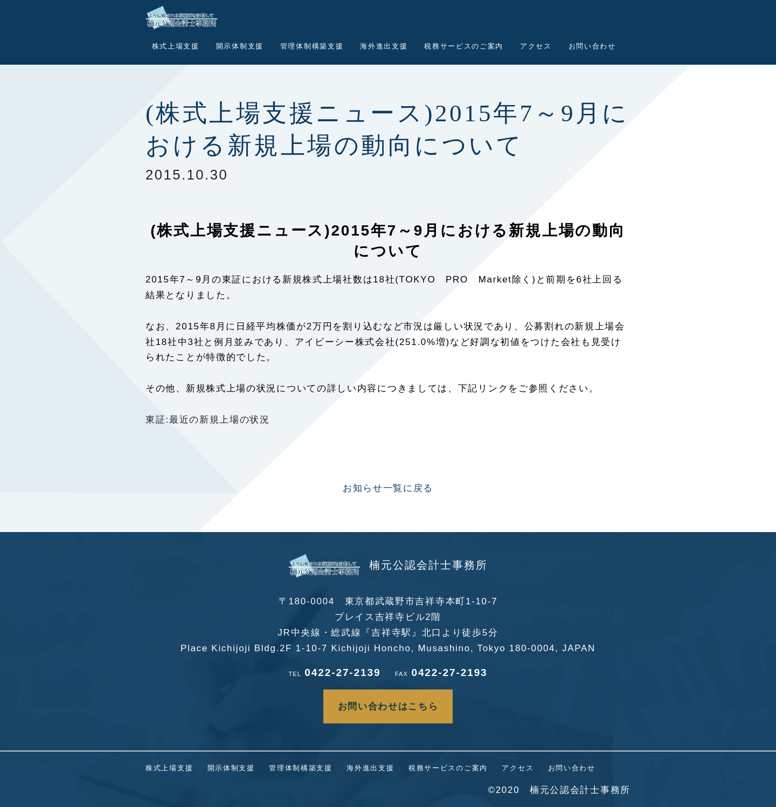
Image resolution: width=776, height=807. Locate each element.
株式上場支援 (175, 46)
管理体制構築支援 (312, 46)
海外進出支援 (383, 46)
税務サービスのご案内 (463, 46)
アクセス (536, 46)
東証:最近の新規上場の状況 (208, 420)
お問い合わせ (592, 46)
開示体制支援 (240, 46)
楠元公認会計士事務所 (388, 565)
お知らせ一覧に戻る (388, 488)
